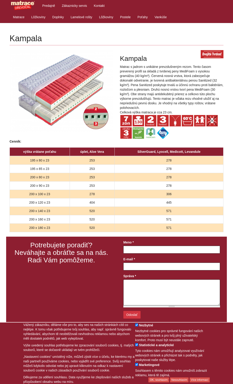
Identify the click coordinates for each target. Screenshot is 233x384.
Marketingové (149, 365)
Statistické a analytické (156, 345)
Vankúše (160, 17)
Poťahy (142, 17)
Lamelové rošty (81, 17)
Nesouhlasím (179, 379)
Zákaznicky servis (74, 6)
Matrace (19, 17)
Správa (129, 276)
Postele (125, 17)
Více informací (199, 379)
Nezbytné (146, 325)
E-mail (129, 259)
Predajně (48, 6)
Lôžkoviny (38, 17)
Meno (128, 242)
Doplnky (58, 17)
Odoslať (132, 315)
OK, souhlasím (159, 379)
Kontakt (99, 6)
